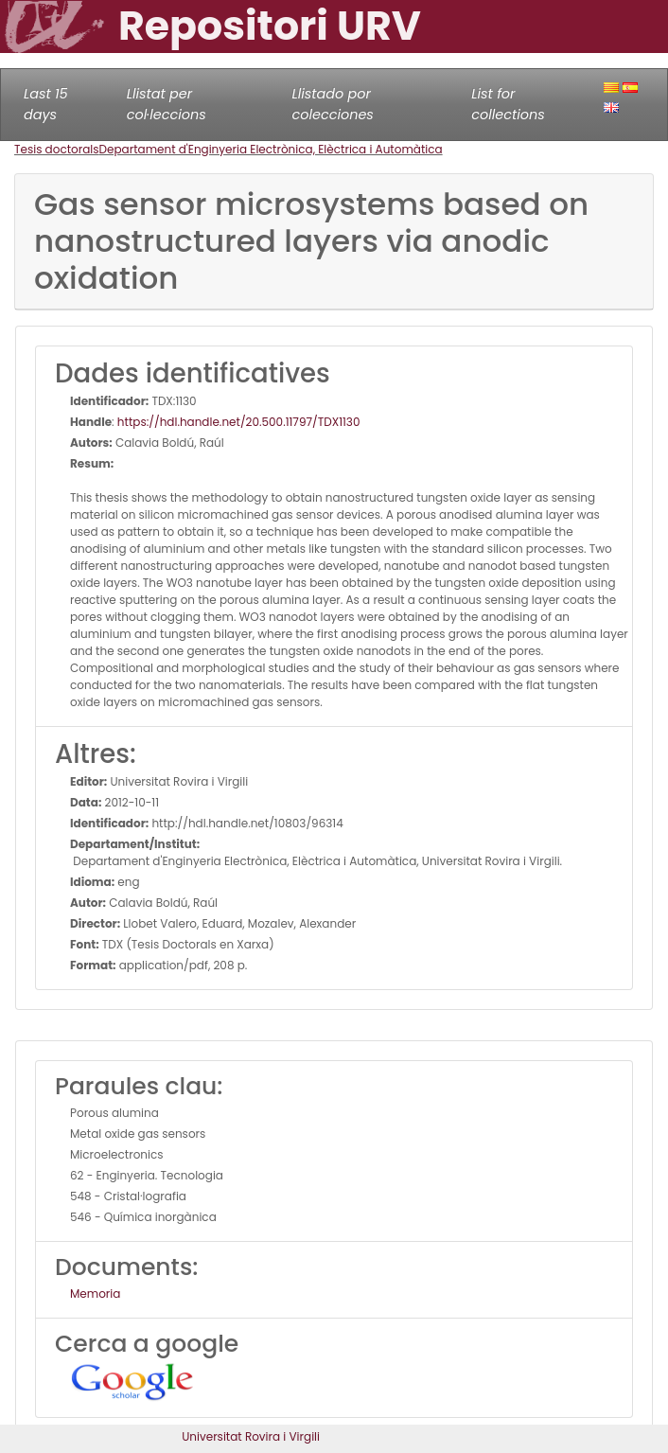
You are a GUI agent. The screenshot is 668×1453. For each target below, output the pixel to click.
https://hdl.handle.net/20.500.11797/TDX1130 (238, 422)
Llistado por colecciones (333, 104)
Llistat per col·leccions (166, 104)
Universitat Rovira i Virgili (251, 1436)
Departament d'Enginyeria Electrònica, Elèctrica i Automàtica (271, 149)
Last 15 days (46, 104)
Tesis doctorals (56, 149)
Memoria (95, 1293)
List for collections (507, 104)
